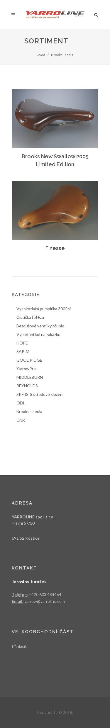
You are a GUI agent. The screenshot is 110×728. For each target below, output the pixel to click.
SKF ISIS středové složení (39, 394)
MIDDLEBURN (29, 377)
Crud (21, 419)
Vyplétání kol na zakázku (38, 334)
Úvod (41, 55)
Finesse (55, 248)
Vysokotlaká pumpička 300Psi (43, 308)
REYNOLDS (27, 385)
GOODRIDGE (29, 360)
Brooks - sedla (62, 55)
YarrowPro (26, 368)
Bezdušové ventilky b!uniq (40, 325)
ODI (20, 402)
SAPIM (22, 351)
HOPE (22, 342)
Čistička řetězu (30, 317)
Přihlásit (19, 646)
